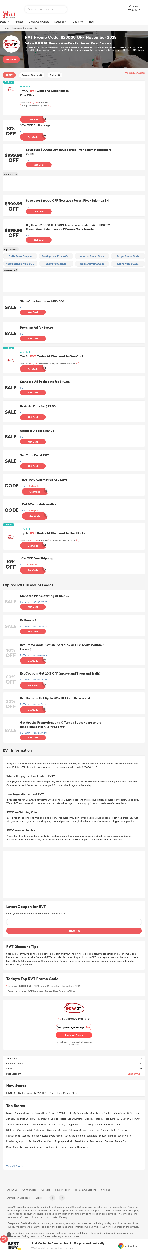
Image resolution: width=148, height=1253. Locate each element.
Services (27, 28)
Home (6, 28)
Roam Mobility (14, 1148)
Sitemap (105, 1191)
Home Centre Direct (67, 1094)
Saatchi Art (40, 1131)
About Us (12, 1191)
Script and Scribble (74, 1137)
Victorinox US (121, 1114)
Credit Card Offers (39, 21)
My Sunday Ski (81, 1114)
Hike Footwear (25, 1094)
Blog (91, 21)
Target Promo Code (128, 256)
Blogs (39, 1199)
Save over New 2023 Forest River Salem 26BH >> (41, 992)
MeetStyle (78, 21)
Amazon (19, 21)
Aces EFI (90, 1120)
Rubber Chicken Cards (41, 1142)
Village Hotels (58, 1120)
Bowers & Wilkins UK (60, 1114)
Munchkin (43, 1120)
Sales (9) (55, 75)
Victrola (134, 1114)
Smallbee (95, 1114)
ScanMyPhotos (75, 1120)
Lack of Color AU (130, 1120)
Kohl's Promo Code (128, 264)
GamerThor (41, 1114)
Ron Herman (96, 1142)
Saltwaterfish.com (68, 1131)
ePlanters (107, 1114)
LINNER (10, 1094)
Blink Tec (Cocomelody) (19, 1131)
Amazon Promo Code (92, 256)
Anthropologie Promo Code (21, 264)
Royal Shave (81, 1142)
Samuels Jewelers (89, 1131)
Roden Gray (121, 1142)
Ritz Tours (60, 1148)
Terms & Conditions (85, 1191)
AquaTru (10, 1120)
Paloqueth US (112, 1120)
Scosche (25, 1137)
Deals (4, 21)
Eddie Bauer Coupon (20, 256)
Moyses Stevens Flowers (19, 1114)
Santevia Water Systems (114, 1131)
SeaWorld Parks (107, 1137)
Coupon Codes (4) (31, 75)
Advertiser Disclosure (19, 1199)
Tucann (10, 1125)
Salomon (52, 1131)
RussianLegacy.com (16, 1142)
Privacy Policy (62, 1191)
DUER (33, 1120)
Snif (52, 1094)
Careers (45, 1191)
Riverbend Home (33, 1148)
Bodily (99, 1120)
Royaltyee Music (64, 1142)
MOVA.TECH (41, 1094)
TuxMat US (23, 1120)
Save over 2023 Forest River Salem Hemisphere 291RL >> (46, 987)
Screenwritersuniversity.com (47, 1137)
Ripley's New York (78, 1148)
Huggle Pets (73, 1125)
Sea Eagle (92, 1137)
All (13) (9, 75)
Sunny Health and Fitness (109, 1125)
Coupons (60, 21)
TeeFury (60, 1125)
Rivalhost (49, 1148)
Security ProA (125, 1137)
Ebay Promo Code (56, 264)
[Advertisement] (74, 184)
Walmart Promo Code (92, 264)
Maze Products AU (26, 1125)
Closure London (46, 1125)
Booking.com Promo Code (56, 256)
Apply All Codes (74, 1036)
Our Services (29, 1191)
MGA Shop (87, 1125)
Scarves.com (13, 1137)
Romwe (109, 1142)
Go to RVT (11, 59)
